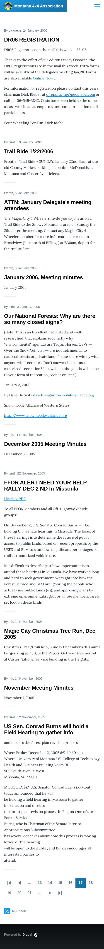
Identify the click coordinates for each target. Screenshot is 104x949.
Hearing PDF (15, 498)
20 (20, 894)
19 (10, 894)
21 (31, 894)
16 (71, 884)
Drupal (27, 934)
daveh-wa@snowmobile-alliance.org (63, 395)
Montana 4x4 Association (38, 6)
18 (92, 884)
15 (61, 884)
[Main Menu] (97, 6)
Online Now (43, 78)
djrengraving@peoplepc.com (70, 94)
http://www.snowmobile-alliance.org (35, 415)
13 (41, 884)
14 (51, 884)
